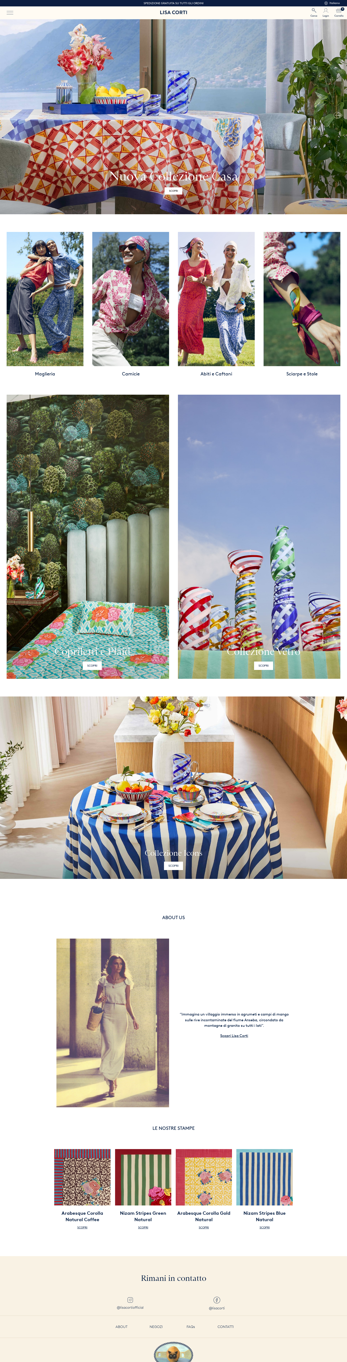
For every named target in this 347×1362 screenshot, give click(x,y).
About (121, 1327)
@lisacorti (217, 1303)
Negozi (156, 1327)
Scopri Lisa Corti (234, 1035)
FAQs (191, 1327)
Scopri (92, 665)
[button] (337, 117)
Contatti (226, 1327)
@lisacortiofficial (130, 1303)
